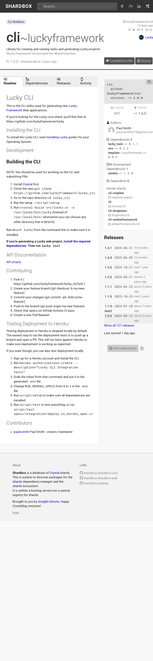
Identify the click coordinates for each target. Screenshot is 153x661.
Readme (10, 81)
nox (111, 148)
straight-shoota (48, 498)
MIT (117, 113)
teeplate (125, 153)
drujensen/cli (118, 215)
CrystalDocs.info (119, 61)
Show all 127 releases (119, 325)
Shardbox (18, 6)
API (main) (13, 260)
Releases (64, 81)
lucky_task (115, 144)
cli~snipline (116, 193)
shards (17, 478)
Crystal (27, 184)
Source (144, 61)
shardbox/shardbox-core (99, 470)
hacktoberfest (66, 53)
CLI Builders (16, 22)
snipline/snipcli (120, 197)
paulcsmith (21, 429)
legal (16, 510)
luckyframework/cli (138, 21)
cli (55, 37)
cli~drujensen (117, 211)
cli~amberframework (122, 219)
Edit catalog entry (122, 348)
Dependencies (37, 81)
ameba (113, 173)
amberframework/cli (124, 224)
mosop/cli (117, 206)
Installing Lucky (56, 137)
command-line (44, 53)
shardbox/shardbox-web (98, 475)
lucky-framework (19, 53)
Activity (85, 81)
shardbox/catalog (94, 480)
